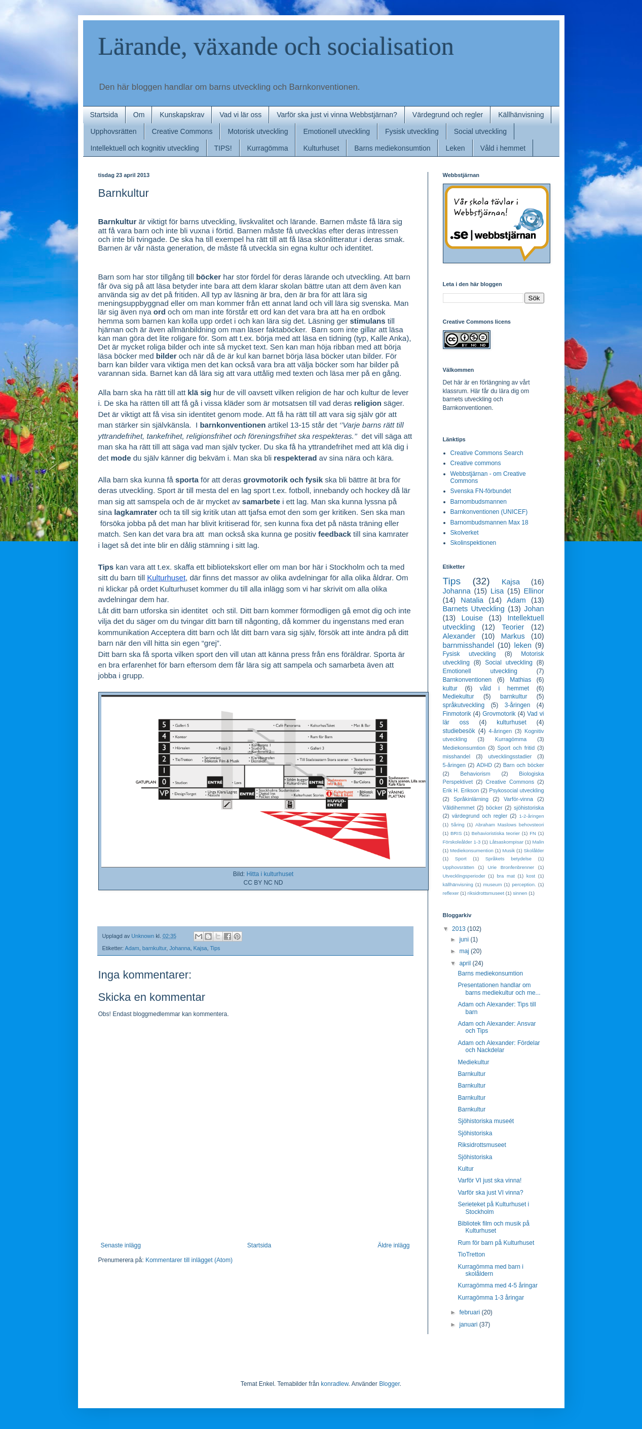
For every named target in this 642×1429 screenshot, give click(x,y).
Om (139, 115)
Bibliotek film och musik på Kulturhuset (493, 1227)
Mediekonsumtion (464, 748)
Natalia (472, 600)
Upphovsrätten (114, 131)
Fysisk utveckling (412, 131)
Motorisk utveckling (258, 131)
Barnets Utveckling (474, 609)
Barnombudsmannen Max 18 (489, 522)
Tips (215, 948)
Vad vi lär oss (240, 115)
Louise (472, 618)
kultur (450, 688)
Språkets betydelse (508, 858)
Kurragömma (267, 148)
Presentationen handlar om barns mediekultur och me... (499, 989)
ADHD (485, 765)
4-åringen (500, 731)
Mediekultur (458, 696)
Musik (508, 850)
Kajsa (200, 948)
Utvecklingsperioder (464, 876)
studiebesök (459, 731)
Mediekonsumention (472, 850)
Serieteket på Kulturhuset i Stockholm (493, 1208)
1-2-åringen (531, 816)
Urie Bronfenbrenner (511, 867)
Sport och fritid (516, 748)
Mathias (520, 679)
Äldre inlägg (393, 1245)
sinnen (520, 893)
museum (492, 884)
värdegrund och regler (480, 816)
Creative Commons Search (486, 453)
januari (469, 1324)
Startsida (104, 115)
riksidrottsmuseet (486, 893)
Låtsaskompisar (506, 842)
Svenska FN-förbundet (480, 491)
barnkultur (154, 948)
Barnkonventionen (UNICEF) (489, 511)
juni (464, 939)
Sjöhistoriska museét (486, 1121)
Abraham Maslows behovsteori (509, 824)
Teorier (513, 627)
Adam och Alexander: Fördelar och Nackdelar (499, 1046)
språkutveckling (464, 705)
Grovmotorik (498, 713)
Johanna (179, 948)
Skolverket (464, 532)
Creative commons (475, 463)
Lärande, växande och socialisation (276, 46)
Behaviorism (475, 774)
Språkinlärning (471, 799)
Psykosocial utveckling (516, 790)
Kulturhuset (321, 148)
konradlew (334, 1383)
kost (531, 876)
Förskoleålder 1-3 (462, 842)
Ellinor (534, 591)
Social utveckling (480, 131)
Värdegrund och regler (447, 115)
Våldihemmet (459, 808)
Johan (534, 609)
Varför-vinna (518, 799)
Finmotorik (457, 713)
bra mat (506, 876)
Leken (455, 148)
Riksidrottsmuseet (482, 1144)
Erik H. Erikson (461, 790)
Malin (538, 842)
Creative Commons (182, 131)
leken (523, 645)
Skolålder (533, 850)
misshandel (457, 756)
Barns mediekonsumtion (392, 148)
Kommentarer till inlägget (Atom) (189, 1260)
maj (465, 951)
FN (533, 833)
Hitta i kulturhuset (269, 874)
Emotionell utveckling (336, 131)
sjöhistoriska (529, 808)
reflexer (451, 893)
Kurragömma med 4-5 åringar (497, 1285)
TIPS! (223, 148)
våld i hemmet (504, 688)
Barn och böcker (523, 765)
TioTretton (471, 1254)
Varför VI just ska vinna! (489, 1180)
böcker (494, 808)
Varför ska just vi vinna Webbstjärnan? (337, 115)
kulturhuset (511, 722)
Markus (512, 636)
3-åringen (518, 705)
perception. (524, 884)
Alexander (459, 636)
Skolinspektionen (473, 542)
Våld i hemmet (502, 148)
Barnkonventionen (467, 679)
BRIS (456, 833)
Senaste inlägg (121, 1245)
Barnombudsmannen (478, 501)
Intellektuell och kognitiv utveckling (145, 148)
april (465, 963)
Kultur (465, 1168)
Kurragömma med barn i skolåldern (490, 1270)
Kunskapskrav (182, 115)
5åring (458, 824)
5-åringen (454, 765)
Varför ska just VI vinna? (490, 1192)
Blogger (389, 1383)
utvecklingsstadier (510, 756)
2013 (459, 928)
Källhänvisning (521, 115)
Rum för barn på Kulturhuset (496, 1242)
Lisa (497, 591)
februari (470, 1312)
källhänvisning (458, 884)
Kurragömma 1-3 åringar (491, 1297)
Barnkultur (471, 1073)
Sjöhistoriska (475, 1133)
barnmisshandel (469, 645)
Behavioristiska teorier (496, 833)
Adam (132, 948)
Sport (461, 858)
